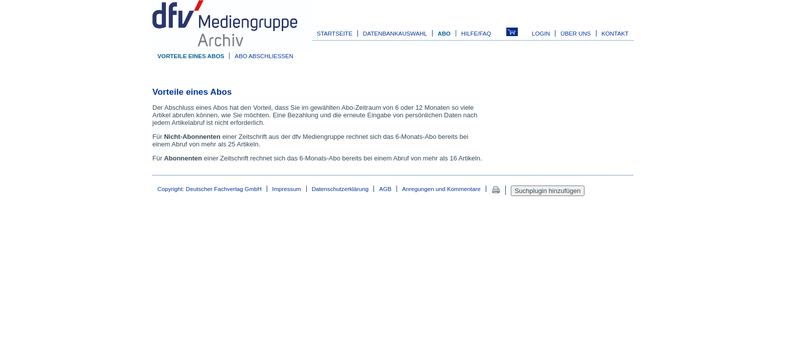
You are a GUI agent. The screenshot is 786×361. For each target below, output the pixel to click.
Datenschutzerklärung (340, 189)
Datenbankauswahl (395, 33)
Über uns (575, 33)
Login (541, 33)
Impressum (286, 189)
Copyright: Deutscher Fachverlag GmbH (209, 189)
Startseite (334, 33)
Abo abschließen (264, 56)
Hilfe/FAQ (476, 33)
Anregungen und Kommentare (441, 189)
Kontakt (615, 33)
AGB (385, 189)
